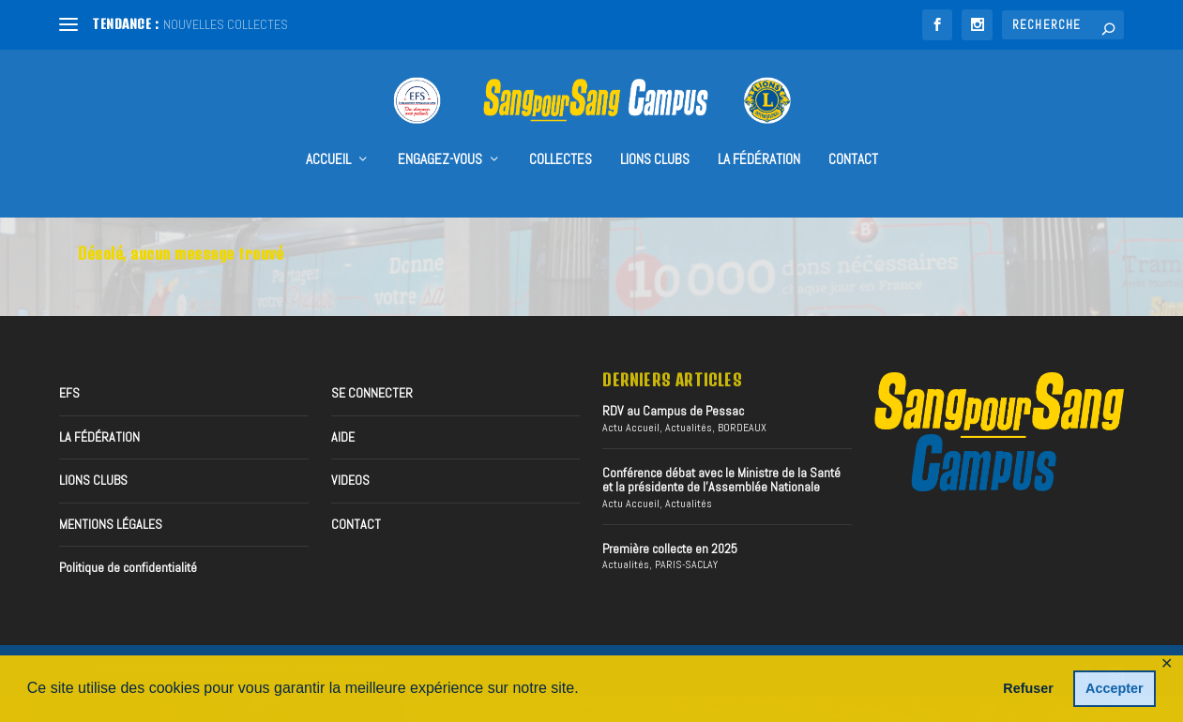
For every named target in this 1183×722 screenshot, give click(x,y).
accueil (328, 133)
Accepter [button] (1114, 688)
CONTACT (853, 133)
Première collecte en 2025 (669, 547)
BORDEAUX (742, 426)
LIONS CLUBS (93, 480)
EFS (69, 392)
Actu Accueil (631, 426)
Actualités (688, 426)
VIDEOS (350, 480)
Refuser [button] (1028, 688)
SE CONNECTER (372, 392)
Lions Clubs (655, 133)
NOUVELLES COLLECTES (225, 24)
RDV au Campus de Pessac (673, 410)
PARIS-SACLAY (686, 564)
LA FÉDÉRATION (759, 133)
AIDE (343, 436)
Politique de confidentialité (128, 566)
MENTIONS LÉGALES (110, 523)
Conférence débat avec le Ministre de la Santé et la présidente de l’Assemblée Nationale (721, 478)
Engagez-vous (440, 133)
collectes (560, 133)
